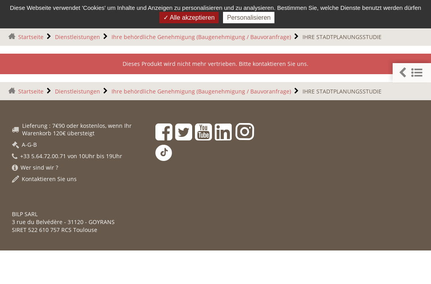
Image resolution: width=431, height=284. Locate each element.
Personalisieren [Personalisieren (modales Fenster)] (248, 17)
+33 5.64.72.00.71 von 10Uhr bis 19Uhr (67, 156)
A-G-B (24, 144)
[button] (412, 72)
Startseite (30, 37)
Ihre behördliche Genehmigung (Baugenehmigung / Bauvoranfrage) (201, 37)
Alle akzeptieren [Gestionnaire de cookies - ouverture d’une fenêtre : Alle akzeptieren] (189, 17)
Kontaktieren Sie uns (44, 179)
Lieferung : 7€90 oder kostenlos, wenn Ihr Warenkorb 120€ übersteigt (72, 129)
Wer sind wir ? (35, 167)
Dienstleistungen (77, 37)
